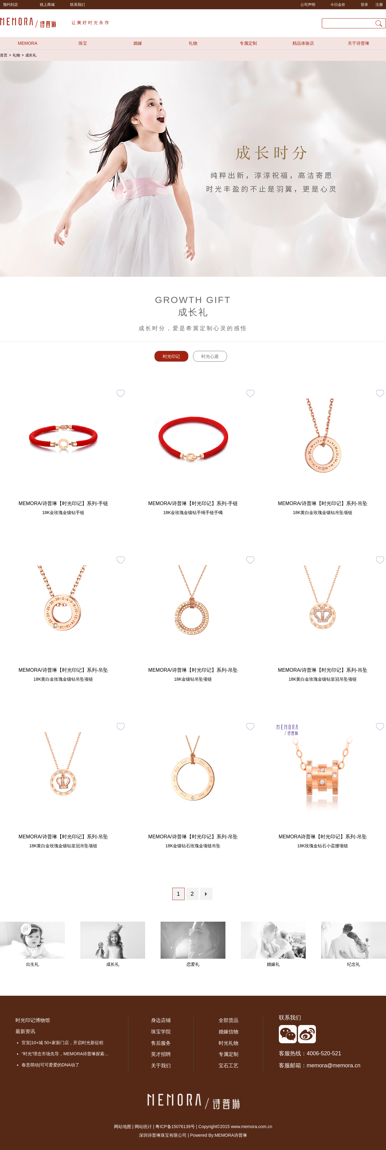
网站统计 (143, 1126)
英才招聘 (161, 1054)
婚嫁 (137, 43)
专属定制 (248, 43)
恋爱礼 (193, 964)
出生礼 (32, 964)
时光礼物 (228, 1043)
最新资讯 (25, 1031)
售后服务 (161, 1043)
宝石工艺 (228, 1065)
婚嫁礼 (273, 964)
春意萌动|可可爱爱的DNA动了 (50, 1064)
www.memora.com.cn (251, 1126)
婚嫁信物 (228, 1031)
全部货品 (228, 1020)
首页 (3, 55)
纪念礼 (353, 964)
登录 (364, 4)
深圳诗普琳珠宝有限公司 (163, 1135)
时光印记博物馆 (32, 1020)
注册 (379, 4)
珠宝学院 (161, 1031)
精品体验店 (303, 43)
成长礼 (30, 55)
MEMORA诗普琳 (231, 1135)
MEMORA (27, 43)
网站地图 (122, 1126)
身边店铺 (161, 1020)
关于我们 (161, 1065)
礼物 (193, 43)
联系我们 (77, 4)
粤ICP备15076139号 (175, 1126)
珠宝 (82, 43)
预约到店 (10, 4)
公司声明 (307, 4)
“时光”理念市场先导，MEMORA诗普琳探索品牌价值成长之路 (67, 1053)
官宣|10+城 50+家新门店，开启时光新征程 (62, 1042)
